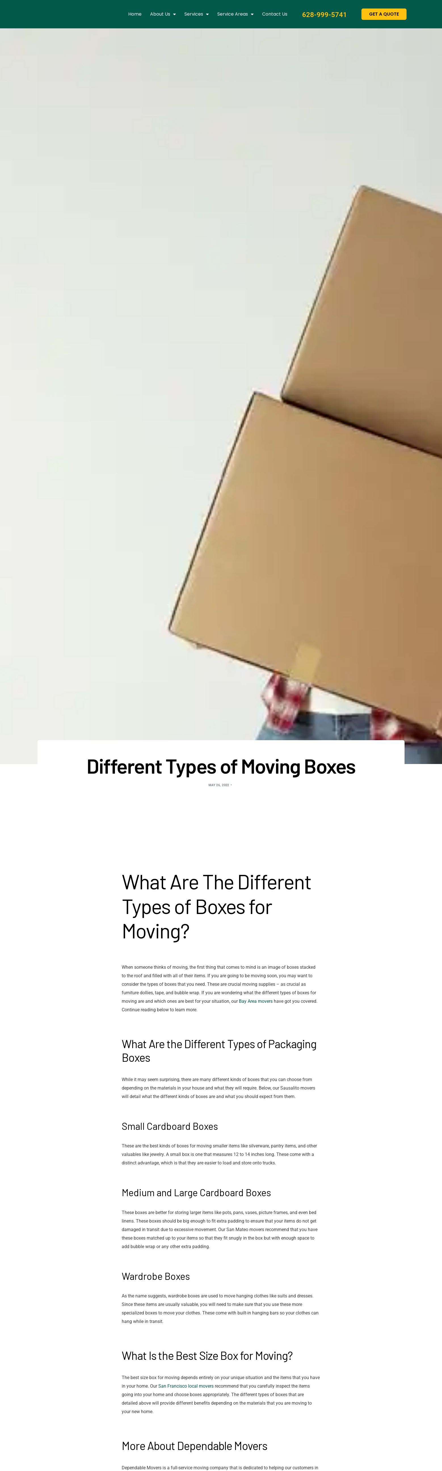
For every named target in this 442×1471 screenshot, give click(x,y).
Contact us (274, 14)
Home (135, 14)
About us (163, 14)
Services (196, 14)
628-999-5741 (321, 14)
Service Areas (235, 14)
